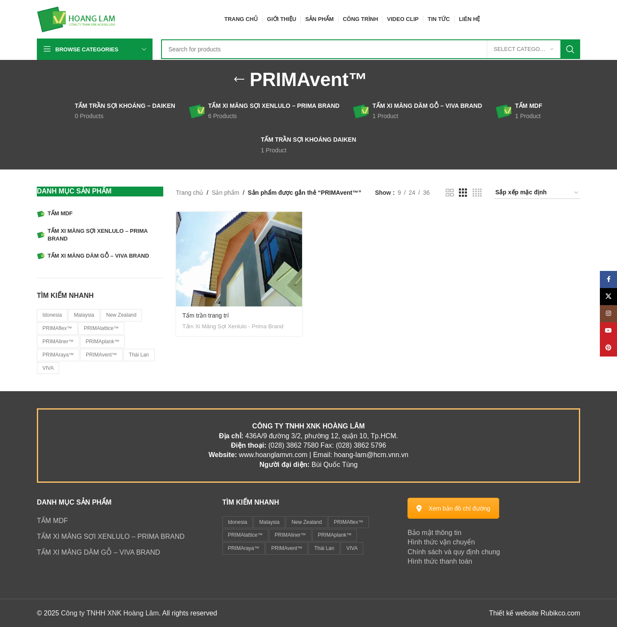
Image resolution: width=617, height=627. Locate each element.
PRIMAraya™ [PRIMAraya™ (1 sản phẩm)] (58, 355)
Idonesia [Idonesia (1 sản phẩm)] (52, 315)
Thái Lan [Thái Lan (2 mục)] (324, 548)
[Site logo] (76, 18)
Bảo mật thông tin (434, 532)
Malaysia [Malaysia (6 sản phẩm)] (84, 315)
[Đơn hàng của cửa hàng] (537, 193)
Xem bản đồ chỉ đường (453, 508)
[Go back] (239, 79)
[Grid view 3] (463, 192)
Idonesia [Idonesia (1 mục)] (237, 522)
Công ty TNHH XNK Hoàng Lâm (110, 613)
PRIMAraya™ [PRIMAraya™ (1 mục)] (243, 548)
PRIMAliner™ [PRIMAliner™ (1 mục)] (290, 535)
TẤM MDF (52, 520)
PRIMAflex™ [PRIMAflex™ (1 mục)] (348, 522)
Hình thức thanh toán (439, 561)
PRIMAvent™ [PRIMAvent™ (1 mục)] (286, 548)
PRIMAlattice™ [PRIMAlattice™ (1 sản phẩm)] (101, 328)
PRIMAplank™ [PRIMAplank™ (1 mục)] (335, 535)
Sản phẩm (225, 192)
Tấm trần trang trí (206, 315)
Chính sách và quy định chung (453, 552)
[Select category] (523, 49)
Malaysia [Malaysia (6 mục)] (269, 522)
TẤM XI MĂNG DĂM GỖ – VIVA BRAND (98, 552)
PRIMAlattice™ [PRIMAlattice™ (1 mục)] (245, 535)
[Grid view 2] (450, 192)
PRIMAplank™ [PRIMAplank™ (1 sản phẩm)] (103, 342)
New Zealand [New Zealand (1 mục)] (306, 522)
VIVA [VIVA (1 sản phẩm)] (48, 368)
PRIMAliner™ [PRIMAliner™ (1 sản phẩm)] (58, 342)
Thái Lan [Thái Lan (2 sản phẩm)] (139, 355)
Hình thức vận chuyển (441, 542)
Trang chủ (190, 192)
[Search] (370, 49)
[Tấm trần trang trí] (239, 259)
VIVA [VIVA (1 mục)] (351, 548)
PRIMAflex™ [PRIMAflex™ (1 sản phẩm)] (57, 328)
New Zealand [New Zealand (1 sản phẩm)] (121, 315)
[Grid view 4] (477, 192)
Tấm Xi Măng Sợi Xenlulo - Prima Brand (233, 326)
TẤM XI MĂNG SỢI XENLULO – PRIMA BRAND (111, 536)
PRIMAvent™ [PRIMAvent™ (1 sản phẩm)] (101, 355)
